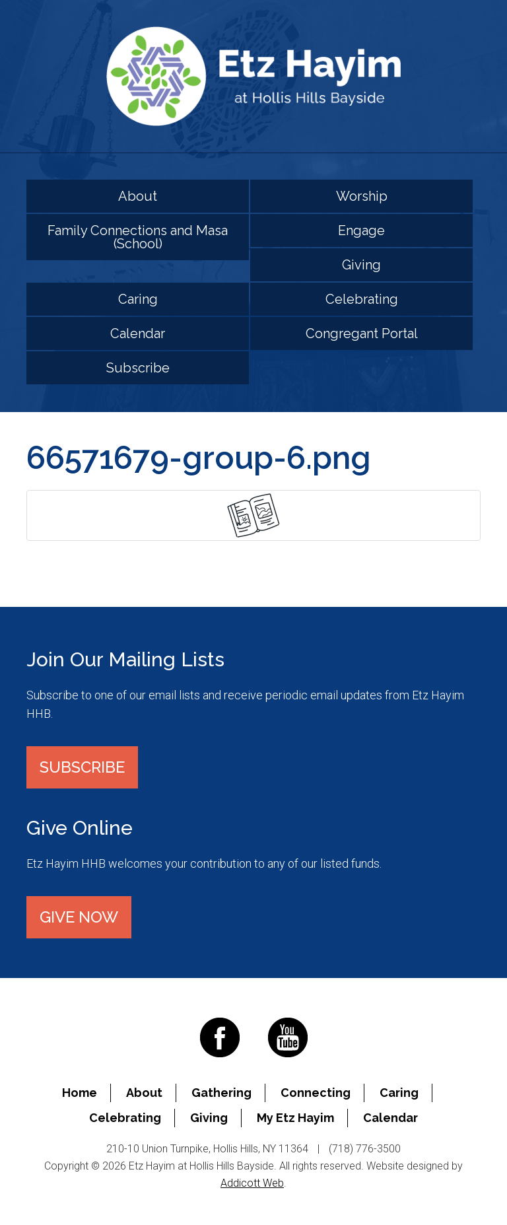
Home (79, 1093)
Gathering (221, 1093)
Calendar (137, 333)
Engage (361, 230)
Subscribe (138, 368)
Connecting (316, 1093)
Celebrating (361, 299)
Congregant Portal (362, 333)
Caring (138, 299)
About (137, 196)
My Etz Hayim (295, 1118)
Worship (362, 196)
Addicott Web (252, 1183)
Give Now (79, 917)
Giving (361, 265)
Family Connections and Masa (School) (138, 237)
